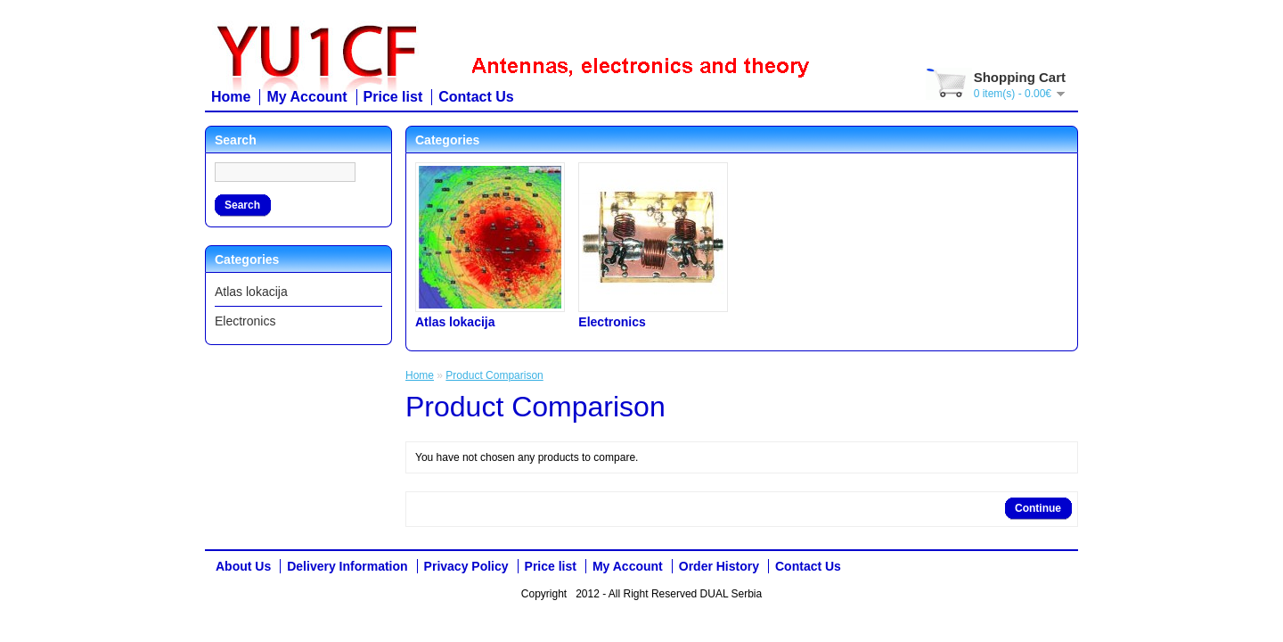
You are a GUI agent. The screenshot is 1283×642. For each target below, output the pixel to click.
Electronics (245, 321)
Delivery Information (347, 566)
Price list (393, 96)
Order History (719, 566)
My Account (306, 96)
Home (230, 96)
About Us (243, 566)
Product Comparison (494, 375)
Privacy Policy (466, 566)
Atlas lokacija (251, 291)
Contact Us (475, 96)
